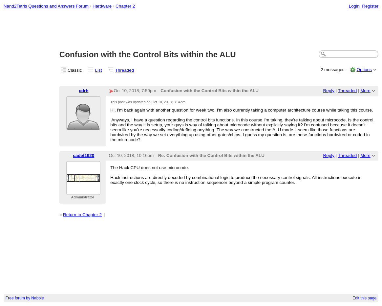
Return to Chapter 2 (82, 214)
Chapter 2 (125, 6)
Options (363, 69)
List (98, 70)
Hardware (102, 6)
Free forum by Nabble (25, 298)
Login (354, 6)
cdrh (83, 90)
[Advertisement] (191, 30)
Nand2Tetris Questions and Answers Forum (46, 6)
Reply (328, 90)
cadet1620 (83, 155)
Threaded (124, 70)
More (365, 90)
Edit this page (364, 298)
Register (370, 6)
